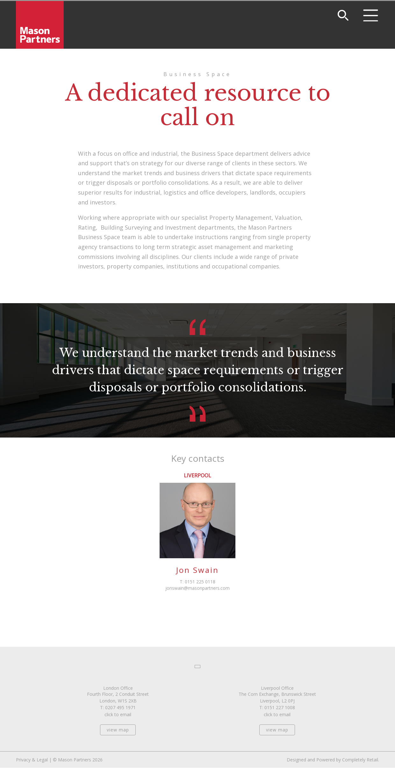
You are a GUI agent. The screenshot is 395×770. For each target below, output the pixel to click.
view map (118, 730)
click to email (117, 714)
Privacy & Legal (32, 760)
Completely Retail (360, 760)
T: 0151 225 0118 (197, 582)
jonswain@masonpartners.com (197, 588)
